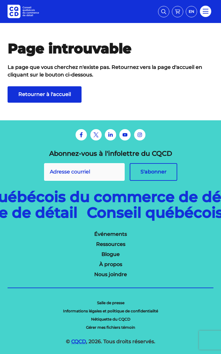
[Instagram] (139, 134)
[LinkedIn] (110, 134)
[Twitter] (96, 134)
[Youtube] (125, 134)
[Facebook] (81, 134)
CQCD (78, 342)
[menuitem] (110, 234)
